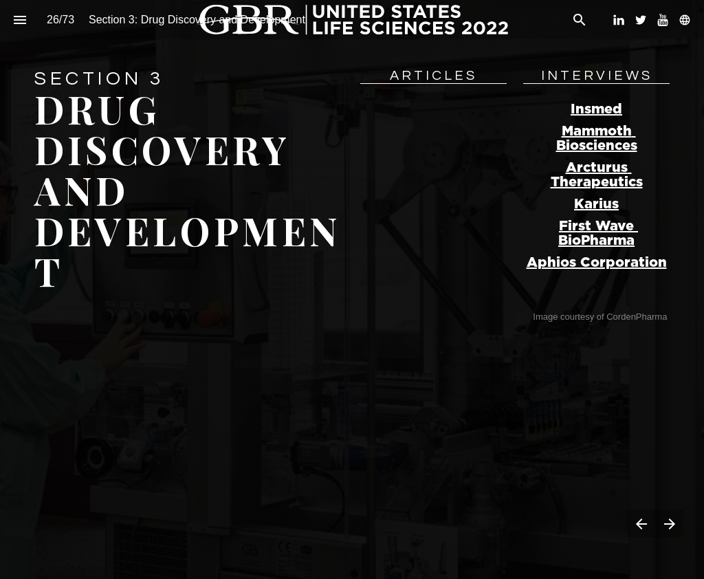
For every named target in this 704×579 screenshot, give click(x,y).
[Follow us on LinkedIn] (618, 20)
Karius (596, 204)
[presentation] (352, 289)
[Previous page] (641, 524)
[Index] (19, 19)
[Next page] (669, 524)
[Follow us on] (684, 20)
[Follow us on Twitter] (640, 20)
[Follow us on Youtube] (662, 20)
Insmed (596, 109)
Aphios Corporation (597, 262)
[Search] (579, 19)
